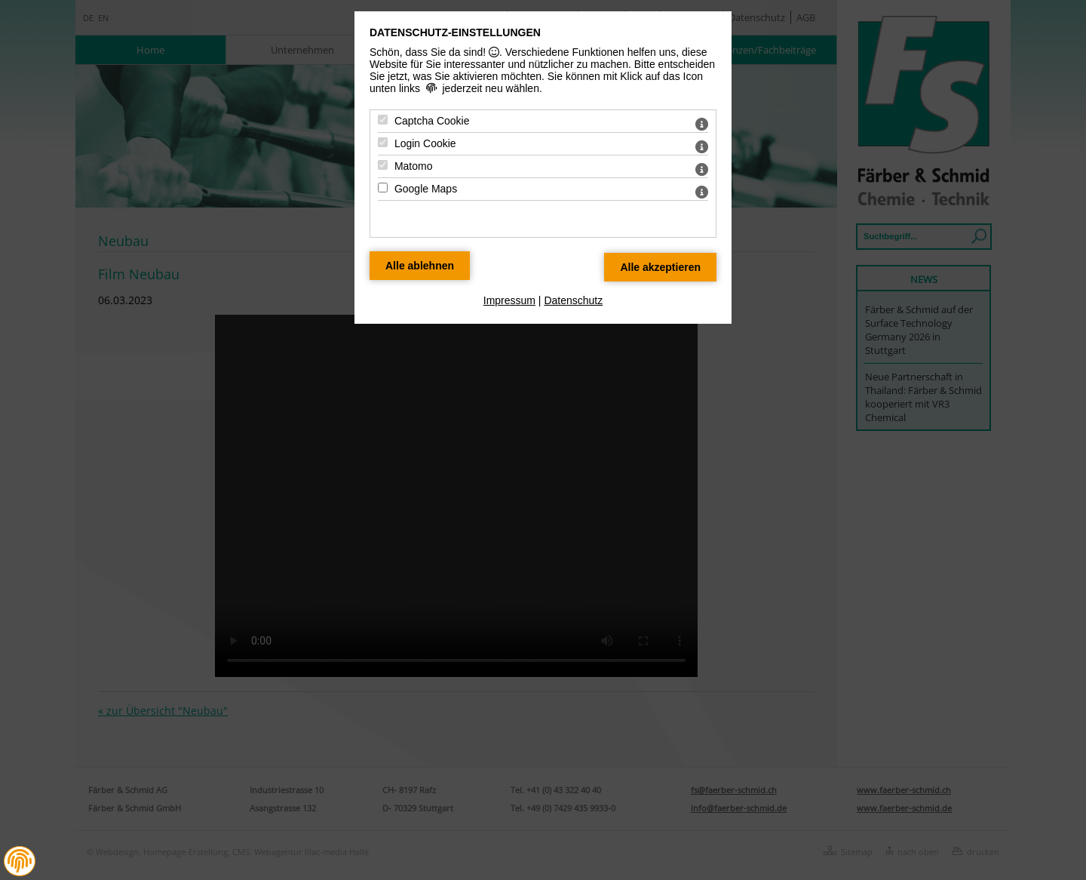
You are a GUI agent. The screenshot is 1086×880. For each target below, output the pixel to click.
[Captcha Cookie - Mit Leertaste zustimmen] (383, 120)
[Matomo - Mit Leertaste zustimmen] (383, 165)
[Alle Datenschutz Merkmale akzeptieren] (660, 267)
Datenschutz (573, 300)
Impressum (509, 300)
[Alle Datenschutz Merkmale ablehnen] (420, 265)
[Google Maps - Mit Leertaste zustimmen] (383, 187)
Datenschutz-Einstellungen (455, 32)
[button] (20, 861)
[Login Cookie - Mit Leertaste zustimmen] (383, 142)
